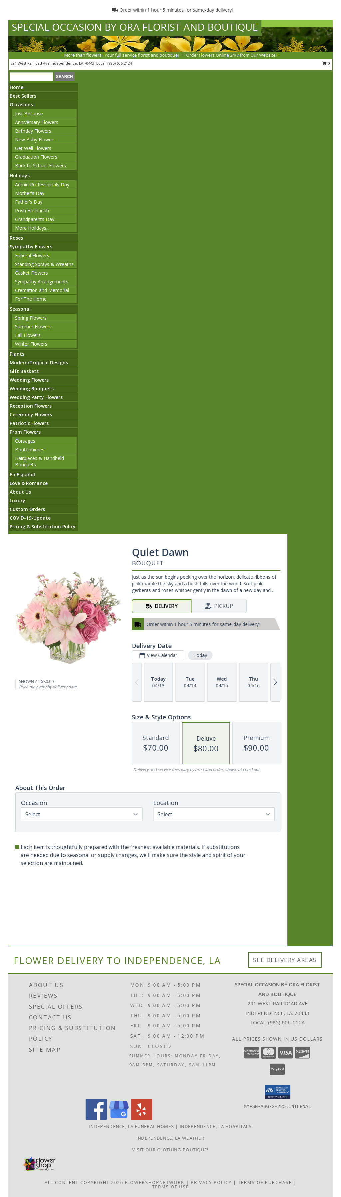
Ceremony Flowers (31, 414)
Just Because (29, 113)
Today (200, 655)
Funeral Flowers (32, 255)
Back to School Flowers (40, 165)
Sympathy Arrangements (41, 281)
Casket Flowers (31, 273)
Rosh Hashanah (32, 210)
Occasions (21, 104)
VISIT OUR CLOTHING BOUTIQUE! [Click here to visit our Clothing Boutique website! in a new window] (170, 1150)
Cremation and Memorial (42, 290)
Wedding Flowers (29, 380)
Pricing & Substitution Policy (43, 526)
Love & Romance (29, 483)
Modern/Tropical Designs (39, 362)
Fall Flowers (28, 335)
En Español (22, 474)
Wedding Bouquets (32, 388)
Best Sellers (23, 96)
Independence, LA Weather (170, 1138)
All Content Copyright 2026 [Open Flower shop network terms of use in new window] (84, 1182)
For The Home (31, 299)
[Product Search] (31, 76)
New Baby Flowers (35, 139)
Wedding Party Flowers (36, 397)
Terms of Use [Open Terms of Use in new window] (170, 1187)
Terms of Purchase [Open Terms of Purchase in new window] (265, 1182)
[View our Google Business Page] (119, 1118)
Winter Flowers (31, 344)
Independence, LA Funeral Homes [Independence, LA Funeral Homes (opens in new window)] (131, 1126)
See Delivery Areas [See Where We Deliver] (285, 960)
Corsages (25, 441)
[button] (277, 1092)
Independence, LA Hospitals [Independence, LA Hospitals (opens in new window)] (216, 1126)
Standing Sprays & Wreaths (44, 264)
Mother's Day (29, 193)
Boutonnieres (29, 449)
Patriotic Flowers (29, 423)
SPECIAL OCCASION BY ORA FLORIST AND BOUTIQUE (135, 27)
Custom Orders (27, 509)
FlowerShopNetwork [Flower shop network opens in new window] (154, 1182)
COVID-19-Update (30, 518)
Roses (16, 238)
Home (16, 87)
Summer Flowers (33, 326)
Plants (17, 354)
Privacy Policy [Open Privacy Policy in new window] (211, 1182)
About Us (20, 492)
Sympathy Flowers (31, 246)
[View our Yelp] (141, 1118)
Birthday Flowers (33, 131)
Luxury (17, 500)
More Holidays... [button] (32, 228)
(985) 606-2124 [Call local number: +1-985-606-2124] (120, 63)
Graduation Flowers (36, 157)
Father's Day (28, 202)
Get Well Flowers (33, 148)
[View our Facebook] (96, 1118)
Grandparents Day (34, 219)
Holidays (20, 175)
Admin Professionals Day (42, 184)
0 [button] (326, 63)
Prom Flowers (25, 432)
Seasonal (20, 309)
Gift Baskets (24, 371)
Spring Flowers (31, 318)
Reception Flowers (31, 406)
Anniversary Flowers (36, 122)
